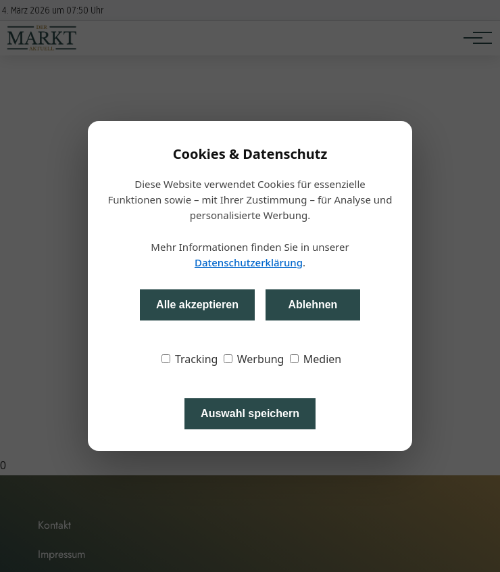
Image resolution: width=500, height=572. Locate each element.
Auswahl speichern (250, 413)
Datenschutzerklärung (249, 262)
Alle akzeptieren (197, 304)
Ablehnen (312, 304)
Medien (316, 359)
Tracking (189, 359)
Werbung (254, 359)
